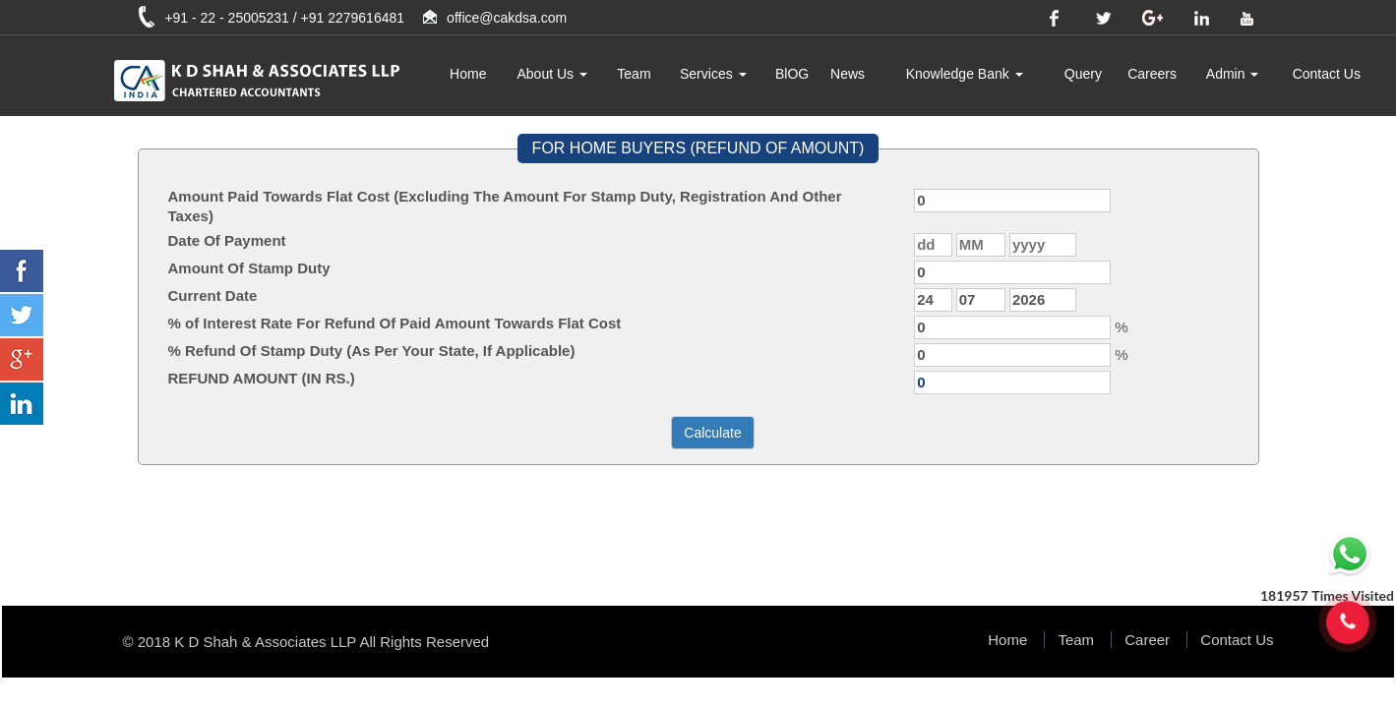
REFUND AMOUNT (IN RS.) (261, 378)
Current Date (213, 295)
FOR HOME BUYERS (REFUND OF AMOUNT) (698, 148)
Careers (1152, 74)
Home (468, 74)
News (847, 74)
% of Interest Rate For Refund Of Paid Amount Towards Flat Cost (395, 323)
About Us (552, 74)
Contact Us (1327, 74)
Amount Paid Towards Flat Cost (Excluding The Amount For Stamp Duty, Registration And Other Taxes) (505, 206)
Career (1147, 639)
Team (633, 74)
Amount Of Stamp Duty (249, 268)
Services (713, 74)
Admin (1232, 74)
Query (1083, 74)
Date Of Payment (227, 240)
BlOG (792, 74)
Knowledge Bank (964, 74)
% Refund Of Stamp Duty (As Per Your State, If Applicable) (372, 350)
